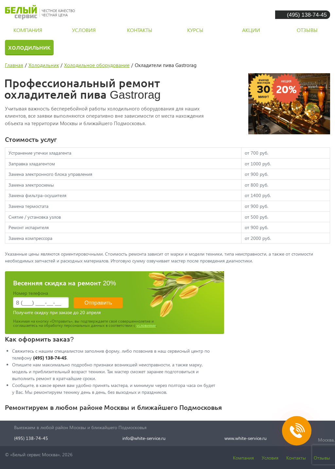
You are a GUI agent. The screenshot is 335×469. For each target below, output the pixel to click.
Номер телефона (30, 293)
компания (27, 29)
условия (84, 29)
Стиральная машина (97, 47)
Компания (243, 458)
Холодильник (29, 47)
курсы (195, 29)
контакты (139, 29)
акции (251, 29)
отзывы (307, 29)
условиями (146, 325)
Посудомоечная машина (181, 47)
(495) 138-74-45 (307, 14)
